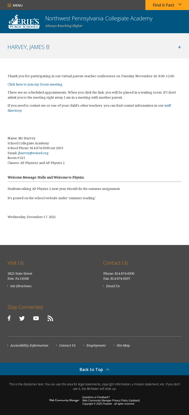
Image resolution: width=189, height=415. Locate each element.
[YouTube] (36, 318)
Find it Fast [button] (163, 5)
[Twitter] (22, 318)
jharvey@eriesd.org (33, 153)
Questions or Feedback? (96, 397)
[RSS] (50, 318)
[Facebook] (9, 318)
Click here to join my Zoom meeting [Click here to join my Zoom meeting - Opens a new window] (35, 84)
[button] (15, 5)
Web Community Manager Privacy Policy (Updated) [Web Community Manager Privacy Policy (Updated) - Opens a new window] (111, 400)
